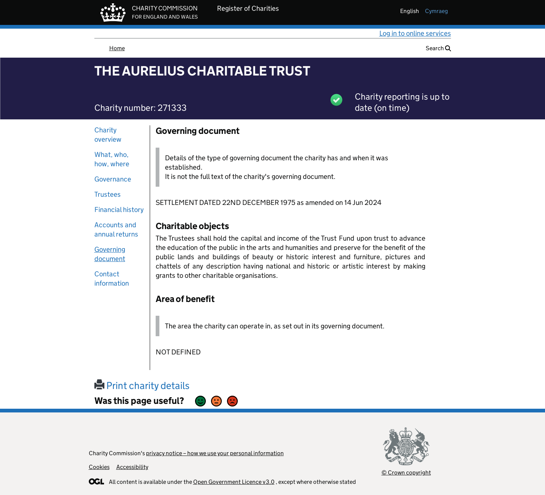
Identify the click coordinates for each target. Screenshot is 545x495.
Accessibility (132, 466)
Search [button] (438, 48)
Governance (112, 179)
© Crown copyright (406, 472)
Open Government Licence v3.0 (234, 481)
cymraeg (436, 11)
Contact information (111, 278)
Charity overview (107, 135)
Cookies (99, 466)
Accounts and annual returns (116, 229)
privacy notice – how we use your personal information (215, 453)
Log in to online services (415, 33)
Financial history (119, 209)
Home (117, 48)
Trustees (107, 194)
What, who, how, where (111, 159)
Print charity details (141, 385)
